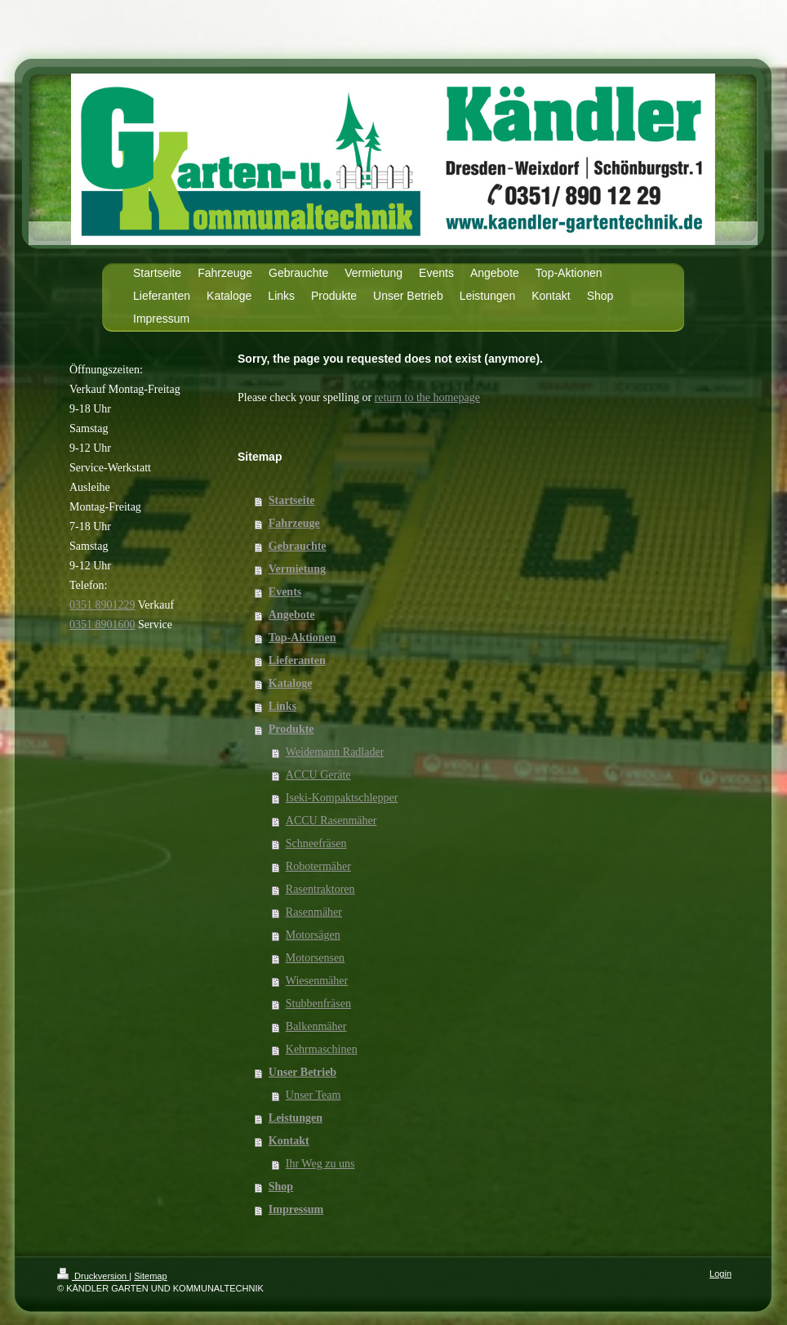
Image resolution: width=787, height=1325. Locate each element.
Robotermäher (318, 866)
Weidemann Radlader (335, 752)
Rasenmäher (314, 912)
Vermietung (297, 569)
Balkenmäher (316, 1026)
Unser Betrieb (302, 1072)
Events (285, 592)
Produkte (291, 729)
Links (282, 706)
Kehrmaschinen (322, 1049)
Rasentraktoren (320, 889)
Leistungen (295, 1118)
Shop (281, 1186)
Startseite (292, 500)
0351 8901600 (102, 624)
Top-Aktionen (302, 637)
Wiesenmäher (317, 981)
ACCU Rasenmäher (331, 820)
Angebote (292, 615)
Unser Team (313, 1095)
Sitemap (150, 1276)
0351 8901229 (102, 605)
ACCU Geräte (318, 775)
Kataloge (291, 683)
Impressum (296, 1209)
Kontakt (289, 1141)
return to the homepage (427, 397)
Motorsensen (315, 958)
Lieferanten (297, 660)
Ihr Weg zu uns (320, 1164)
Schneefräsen (316, 843)
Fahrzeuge (294, 523)
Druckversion (93, 1276)
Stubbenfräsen (318, 1003)
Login (720, 1273)
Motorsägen (313, 935)
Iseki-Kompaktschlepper (342, 798)
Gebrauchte (298, 546)
